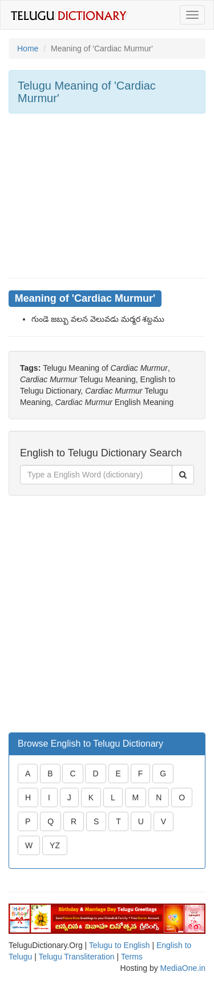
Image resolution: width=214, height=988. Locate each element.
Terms (132, 956)
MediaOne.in (182, 968)
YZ (55, 845)
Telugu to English (119, 945)
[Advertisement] (107, 195)
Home (27, 48)
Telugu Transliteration (76, 956)
